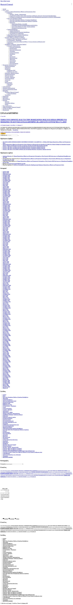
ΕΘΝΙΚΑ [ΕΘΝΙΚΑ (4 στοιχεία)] (29, 472)
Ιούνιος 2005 (5, 358)
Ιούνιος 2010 (5, 331)
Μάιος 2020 (5, 260)
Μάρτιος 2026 (6, 172)
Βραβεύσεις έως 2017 (7, 404)
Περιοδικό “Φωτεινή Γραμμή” (9, 444)
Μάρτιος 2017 (6, 293)
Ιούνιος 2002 (5, 373)
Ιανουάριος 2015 (6, 305)
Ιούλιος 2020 (5, 258)
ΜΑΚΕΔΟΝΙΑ (7, 132)
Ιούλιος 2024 (5, 197)
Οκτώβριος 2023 (6, 209)
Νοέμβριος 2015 (6, 300)
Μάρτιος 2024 (6, 202)
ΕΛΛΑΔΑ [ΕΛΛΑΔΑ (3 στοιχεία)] (53, 472)
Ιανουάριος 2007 (6, 349)
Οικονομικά (5, 441)
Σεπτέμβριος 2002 (7, 371)
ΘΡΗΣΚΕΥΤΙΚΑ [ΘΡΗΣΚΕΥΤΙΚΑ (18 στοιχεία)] (30, 473)
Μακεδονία (5, 436)
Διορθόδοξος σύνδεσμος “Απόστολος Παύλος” (13, 414)
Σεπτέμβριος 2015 (7, 301)
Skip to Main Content (5, 1)
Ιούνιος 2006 (5, 351)
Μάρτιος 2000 (6, 385)
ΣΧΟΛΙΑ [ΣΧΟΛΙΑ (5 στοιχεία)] (53, 475)
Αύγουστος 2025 (6, 181)
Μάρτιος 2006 (6, 354)
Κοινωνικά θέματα (7, 433)
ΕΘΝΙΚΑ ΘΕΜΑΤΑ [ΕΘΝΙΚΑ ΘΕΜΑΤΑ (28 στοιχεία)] (36, 472)
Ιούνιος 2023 (5, 214)
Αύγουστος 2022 (6, 226)
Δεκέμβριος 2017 (6, 288)
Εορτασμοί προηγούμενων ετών (10, 422)
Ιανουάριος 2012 (6, 323)
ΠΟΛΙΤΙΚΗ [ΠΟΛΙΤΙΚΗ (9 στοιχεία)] (36, 475)
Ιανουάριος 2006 (6, 355)
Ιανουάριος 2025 (6, 190)
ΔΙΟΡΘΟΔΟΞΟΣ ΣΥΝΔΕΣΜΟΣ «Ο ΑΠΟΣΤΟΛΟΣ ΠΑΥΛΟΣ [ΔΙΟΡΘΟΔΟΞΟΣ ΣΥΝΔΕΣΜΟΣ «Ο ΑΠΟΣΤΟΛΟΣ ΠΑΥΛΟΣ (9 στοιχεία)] (17, 472)
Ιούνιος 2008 (5, 341)
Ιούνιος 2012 (5, 320)
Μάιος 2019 (5, 274)
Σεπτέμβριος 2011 (6, 325)
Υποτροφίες (5, 456)
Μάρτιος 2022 (6, 233)
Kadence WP (25, 603)
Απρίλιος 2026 (6, 171)
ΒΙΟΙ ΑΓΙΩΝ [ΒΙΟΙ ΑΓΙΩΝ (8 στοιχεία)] (50, 470)
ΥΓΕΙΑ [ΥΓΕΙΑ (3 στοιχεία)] (17, 531)
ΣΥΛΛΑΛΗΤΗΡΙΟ (15, 132)
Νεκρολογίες (5, 438)
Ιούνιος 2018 (5, 283)
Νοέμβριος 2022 (6, 222)
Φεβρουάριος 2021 (7, 249)
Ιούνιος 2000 (5, 384)
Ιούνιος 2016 (5, 295)
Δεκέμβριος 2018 (6, 278)
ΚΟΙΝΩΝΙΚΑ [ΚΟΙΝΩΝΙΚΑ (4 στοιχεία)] (59, 528)
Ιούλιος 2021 (5, 243)
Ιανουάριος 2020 (6, 265)
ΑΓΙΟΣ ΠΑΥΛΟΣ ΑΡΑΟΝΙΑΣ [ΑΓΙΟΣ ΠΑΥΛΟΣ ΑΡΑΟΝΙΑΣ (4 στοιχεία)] (6, 470)
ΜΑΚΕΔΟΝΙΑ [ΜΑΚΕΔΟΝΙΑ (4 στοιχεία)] (63, 528)
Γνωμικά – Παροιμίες (7, 409)
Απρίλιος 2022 (6, 231)
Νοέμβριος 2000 (6, 381)
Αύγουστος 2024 (6, 196)
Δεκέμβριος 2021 (6, 236)
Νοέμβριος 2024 (6, 192)
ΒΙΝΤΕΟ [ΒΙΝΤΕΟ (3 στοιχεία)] (46, 525)
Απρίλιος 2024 (6, 201)
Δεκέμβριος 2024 (6, 191)
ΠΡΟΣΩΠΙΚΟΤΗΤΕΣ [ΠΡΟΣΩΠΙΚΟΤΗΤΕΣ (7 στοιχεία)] (42, 475)
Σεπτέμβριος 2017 (7, 289)
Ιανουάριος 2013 (6, 318)
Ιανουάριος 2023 (6, 220)
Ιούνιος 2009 (5, 336)
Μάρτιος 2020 (6, 263)
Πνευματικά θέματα (7, 446)
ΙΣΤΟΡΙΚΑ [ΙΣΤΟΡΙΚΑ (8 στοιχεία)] (54, 473)
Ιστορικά (5, 431)
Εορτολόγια (5, 423)
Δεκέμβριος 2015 (6, 299)
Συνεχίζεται (15, 130)
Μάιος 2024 (5, 200)
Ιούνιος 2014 (5, 309)
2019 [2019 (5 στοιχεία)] (1, 470)
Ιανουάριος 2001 (6, 380)
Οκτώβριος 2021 (6, 239)
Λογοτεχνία (5, 434)
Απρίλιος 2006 (6, 353)
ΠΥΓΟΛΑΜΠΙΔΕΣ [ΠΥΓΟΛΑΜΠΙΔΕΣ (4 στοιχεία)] (49, 475)
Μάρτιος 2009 (6, 338)
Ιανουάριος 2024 (6, 205)
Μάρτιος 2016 (6, 298)
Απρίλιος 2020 (6, 261)
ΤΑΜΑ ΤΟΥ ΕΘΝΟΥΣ (25, 132)
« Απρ (1, 498)
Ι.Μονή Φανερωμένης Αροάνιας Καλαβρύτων (13, 428)
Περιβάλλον (5, 443)
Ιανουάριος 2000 (6, 386)
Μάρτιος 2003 (6, 369)
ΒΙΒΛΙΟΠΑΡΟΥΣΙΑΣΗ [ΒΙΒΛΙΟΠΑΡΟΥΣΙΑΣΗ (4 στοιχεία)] (41, 470)
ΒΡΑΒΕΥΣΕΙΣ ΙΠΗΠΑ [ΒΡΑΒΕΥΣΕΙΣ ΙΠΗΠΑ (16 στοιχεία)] (63, 470)
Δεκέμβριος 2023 (6, 206)
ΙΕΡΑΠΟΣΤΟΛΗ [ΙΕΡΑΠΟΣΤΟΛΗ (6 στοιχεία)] (47, 473)
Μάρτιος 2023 (6, 217)
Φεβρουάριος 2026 (7, 174)
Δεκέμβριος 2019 (6, 266)
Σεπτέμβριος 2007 (7, 345)
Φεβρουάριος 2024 (7, 204)
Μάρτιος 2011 (6, 328)
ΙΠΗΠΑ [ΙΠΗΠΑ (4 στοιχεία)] (51, 528)
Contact (4, 394)
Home (4, 396)
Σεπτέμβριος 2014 (7, 308)
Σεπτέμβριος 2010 (7, 330)
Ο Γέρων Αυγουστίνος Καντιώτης (10, 439)
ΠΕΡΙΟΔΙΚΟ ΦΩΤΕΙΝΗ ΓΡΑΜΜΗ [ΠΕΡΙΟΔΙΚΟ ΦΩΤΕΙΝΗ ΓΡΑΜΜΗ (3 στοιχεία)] (28, 475)
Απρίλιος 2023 (6, 216)
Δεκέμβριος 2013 (6, 313)
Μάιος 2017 (5, 291)
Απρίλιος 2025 (6, 186)
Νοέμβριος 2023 (6, 207)
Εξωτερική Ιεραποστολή (8, 421)
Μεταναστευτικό (6, 437)
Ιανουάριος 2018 (6, 286)
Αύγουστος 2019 (6, 271)
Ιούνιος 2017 (5, 290)
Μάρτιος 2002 (6, 374)
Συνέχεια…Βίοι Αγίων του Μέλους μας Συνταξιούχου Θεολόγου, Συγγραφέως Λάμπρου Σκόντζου (24, 147)
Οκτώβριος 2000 (6, 383)
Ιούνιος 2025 (5, 184)
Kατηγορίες (3, 464)
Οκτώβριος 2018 (6, 280)
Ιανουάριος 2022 (6, 235)
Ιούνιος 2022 (5, 229)
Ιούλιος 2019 (5, 273)
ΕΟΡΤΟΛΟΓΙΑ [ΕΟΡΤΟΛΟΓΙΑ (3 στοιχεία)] (70, 472)
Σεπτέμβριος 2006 (7, 350)
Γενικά (4, 407)
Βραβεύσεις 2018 (6, 403)
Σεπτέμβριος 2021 (7, 240)
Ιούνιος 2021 (5, 244)
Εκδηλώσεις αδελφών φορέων (9, 417)
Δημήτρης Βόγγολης (7, 156)
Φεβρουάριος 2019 (7, 275)
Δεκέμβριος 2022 (6, 221)
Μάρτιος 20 (5, 388)
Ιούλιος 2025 (5, 182)
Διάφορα (19, 125)
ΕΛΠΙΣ (2, 132)
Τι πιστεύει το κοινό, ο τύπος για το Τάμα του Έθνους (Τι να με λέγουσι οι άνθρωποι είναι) (22, 452)
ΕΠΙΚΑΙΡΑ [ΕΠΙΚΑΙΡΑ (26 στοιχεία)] (15, 473)
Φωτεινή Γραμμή (6, 4)
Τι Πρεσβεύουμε (6, 453)
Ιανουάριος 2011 (6, 329)
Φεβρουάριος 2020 (7, 264)
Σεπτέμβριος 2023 (7, 210)
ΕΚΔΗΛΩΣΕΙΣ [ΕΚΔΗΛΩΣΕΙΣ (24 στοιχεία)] (44, 472)
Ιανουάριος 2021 (6, 250)
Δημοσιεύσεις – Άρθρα (8, 412)
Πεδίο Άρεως (5, 442)
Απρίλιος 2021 (6, 246)
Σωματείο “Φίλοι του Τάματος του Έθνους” (12, 448)
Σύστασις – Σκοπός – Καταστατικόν (10, 447)
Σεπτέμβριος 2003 (7, 366)
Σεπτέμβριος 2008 (7, 340)
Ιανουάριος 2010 (6, 334)
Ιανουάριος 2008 (6, 344)
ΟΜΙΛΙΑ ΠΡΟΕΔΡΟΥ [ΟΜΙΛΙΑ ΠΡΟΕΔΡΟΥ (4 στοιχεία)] (9, 475)
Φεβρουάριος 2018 (7, 285)
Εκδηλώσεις (5, 416)
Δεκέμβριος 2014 (6, 306)
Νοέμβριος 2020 (6, 253)
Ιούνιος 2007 (5, 346)
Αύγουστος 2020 (6, 256)
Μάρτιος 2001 (6, 379)
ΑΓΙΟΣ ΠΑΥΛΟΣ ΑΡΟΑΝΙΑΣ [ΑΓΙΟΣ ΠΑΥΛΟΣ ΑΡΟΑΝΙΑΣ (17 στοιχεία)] (17, 470)
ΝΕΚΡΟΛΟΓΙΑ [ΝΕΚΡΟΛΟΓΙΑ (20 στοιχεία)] (68, 473)
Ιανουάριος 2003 (6, 370)
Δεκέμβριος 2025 (6, 176)
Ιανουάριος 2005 (6, 360)
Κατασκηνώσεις (6, 432)
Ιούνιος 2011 (5, 326)
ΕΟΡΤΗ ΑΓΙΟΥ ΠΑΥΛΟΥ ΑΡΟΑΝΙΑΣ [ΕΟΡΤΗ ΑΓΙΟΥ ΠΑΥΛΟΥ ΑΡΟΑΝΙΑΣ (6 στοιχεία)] (61, 472)
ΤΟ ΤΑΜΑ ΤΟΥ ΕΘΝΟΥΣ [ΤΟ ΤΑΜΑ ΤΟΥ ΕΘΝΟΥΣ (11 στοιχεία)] (11, 476)
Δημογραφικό (6, 411)
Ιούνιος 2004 (5, 363)
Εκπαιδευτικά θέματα (7, 418)
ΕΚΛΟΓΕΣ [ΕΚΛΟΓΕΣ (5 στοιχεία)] (50, 472)
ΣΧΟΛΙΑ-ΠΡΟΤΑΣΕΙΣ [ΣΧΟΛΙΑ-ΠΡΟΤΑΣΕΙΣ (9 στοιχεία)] (59, 475)
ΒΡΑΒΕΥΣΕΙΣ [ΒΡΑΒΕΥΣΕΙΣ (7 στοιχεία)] (55, 470)
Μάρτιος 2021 (6, 248)
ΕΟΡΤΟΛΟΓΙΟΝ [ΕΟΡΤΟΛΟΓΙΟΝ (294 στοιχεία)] (6, 473)
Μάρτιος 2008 (6, 343)
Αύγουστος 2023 (6, 211)
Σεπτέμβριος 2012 (7, 319)
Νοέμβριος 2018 (6, 279)
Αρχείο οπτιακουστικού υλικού (9, 401)
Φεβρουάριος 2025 (7, 189)
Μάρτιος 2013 (6, 316)
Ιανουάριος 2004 (6, 365)
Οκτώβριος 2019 (6, 269)
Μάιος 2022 (5, 230)
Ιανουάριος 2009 (6, 339)
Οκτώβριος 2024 (6, 194)
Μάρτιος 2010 (6, 333)
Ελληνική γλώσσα (7, 419)
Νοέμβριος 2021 (6, 238)
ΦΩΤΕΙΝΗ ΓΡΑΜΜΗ (8, 457)
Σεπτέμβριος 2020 (7, 255)
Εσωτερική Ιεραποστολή (8, 426)
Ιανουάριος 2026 (6, 175)
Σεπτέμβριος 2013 (7, 314)
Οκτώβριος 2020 (6, 254)
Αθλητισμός (5, 398)
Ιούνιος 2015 (5, 303)
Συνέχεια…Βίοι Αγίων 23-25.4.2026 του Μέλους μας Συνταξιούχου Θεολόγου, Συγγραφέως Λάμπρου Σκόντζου (27, 149)
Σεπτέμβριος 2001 (7, 376)
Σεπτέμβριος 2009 (7, 335)
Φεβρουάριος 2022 (7, 234)
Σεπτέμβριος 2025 (7, 180)
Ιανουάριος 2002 (6, 375)
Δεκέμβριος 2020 (6, 251)
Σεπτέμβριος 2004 (7, 361)
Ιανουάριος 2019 (6, 276)
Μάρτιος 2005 (6, 359)
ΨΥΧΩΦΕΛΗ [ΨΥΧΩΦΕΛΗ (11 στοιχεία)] (33, 476)
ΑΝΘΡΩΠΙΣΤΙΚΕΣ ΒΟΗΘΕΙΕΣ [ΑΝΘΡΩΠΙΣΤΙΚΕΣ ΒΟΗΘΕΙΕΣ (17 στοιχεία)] (31, 470)
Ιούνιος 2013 (5, 315)
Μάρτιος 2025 (6, 187)
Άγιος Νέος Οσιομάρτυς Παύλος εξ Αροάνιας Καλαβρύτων (15, 397)
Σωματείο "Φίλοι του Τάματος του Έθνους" (12, 449)
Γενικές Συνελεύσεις (7, 408)
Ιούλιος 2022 (5, 228)
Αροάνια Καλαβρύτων (7, 399)
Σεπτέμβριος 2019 (7, 270)
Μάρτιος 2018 (6, 284)
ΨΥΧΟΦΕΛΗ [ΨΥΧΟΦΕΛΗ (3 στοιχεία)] (28, 531)
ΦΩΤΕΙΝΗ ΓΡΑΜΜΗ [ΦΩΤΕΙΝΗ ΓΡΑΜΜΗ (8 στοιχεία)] (22, 476)
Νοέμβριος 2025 (6, 177)
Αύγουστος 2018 (6, 281)
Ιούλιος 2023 (5, 212)
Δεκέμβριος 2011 (6, 324)
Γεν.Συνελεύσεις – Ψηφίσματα (9, 406)
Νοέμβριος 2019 (6, 268)
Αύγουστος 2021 (6, 241)
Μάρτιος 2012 (6, 321)
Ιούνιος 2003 (5, 368)
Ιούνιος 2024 (5, 199)
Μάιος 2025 (5, 185)
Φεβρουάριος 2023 (7, 219)
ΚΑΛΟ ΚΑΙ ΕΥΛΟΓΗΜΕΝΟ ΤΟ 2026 (16, 163)
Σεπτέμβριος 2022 (7, 225)
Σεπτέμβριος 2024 (7, 195)
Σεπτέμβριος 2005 (7, 356)
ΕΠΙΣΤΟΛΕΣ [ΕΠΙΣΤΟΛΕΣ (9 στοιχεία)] (21, 473)
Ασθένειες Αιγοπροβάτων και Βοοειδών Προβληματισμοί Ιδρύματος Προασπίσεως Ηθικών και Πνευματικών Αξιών (39, 165)
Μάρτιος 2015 (6, 304)
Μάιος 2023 (5, 215)
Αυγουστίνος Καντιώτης (8, 402)
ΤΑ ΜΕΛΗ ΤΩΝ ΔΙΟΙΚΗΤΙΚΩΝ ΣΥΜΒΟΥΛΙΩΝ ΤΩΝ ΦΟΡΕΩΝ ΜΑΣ (19, 451)
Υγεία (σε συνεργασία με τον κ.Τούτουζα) (12, 454)
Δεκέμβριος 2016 (6, 294)
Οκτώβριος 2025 (6, 179)
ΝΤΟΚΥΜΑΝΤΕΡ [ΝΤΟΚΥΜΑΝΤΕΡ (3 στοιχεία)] (2, 475)
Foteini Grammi (5, 125)
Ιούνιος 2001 (5, 378)
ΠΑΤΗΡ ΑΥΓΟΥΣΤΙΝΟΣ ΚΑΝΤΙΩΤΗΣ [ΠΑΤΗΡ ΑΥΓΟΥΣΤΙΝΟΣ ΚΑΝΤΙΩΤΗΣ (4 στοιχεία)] (18, 475)
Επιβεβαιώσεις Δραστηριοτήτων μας (11, 424)
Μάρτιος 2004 (6, 364)
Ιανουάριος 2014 (6, 311)
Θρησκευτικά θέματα (7, 427)
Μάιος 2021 (5, 245)
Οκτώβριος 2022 (6, 224)
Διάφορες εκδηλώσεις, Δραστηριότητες (11, 413)
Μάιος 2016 (5, 296)
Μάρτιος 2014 (6, 310)
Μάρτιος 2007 (6, 348)
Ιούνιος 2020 (5, 259)
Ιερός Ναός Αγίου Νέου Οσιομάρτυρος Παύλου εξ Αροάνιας (16, 429)
